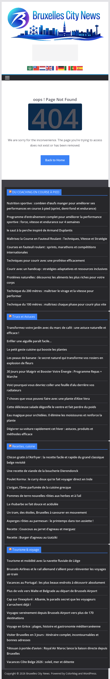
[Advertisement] (55, 53)
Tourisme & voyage (25, 550)
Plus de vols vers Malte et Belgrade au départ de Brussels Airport (52, 591)
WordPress (89, 673)
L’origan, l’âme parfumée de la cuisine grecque (39, 487)
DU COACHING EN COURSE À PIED (35, 192)
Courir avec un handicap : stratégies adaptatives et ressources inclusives (57, 269)
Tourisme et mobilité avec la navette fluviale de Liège (43, 561)
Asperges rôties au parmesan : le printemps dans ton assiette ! (50, 521)
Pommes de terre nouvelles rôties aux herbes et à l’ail (44, 496)
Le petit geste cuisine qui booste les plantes (37, 350)
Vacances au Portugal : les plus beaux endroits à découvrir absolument (56, 583)
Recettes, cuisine (23, 446)
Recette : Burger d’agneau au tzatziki (32, 537)
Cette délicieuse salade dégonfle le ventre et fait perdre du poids (51, 407)
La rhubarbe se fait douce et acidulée (32, 504)
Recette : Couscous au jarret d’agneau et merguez (41, 529)
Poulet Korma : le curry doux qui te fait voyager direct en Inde (49, 479)
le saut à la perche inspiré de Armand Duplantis (39, 230)
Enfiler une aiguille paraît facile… (29, 341)
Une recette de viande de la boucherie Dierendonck (42, 471)
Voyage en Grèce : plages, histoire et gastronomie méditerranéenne (53, 626)
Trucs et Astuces (23, 317)
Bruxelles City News (38, 673)
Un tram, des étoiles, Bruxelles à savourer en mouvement (47, 513)
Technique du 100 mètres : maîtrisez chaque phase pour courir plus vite (56, 304)
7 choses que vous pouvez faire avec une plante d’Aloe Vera (48, 399)
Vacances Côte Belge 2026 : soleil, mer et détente (40, 662)
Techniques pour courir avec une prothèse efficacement (46, 261)
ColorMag (71, 673)
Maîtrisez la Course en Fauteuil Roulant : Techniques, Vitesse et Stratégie (57, 239)
